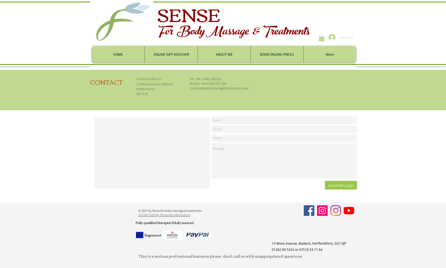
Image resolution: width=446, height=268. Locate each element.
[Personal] (335, 210)
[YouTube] (349, 210)
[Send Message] (341, 185)
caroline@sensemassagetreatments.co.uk (219, 88)
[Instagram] (322, 210)
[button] (321, 37)
